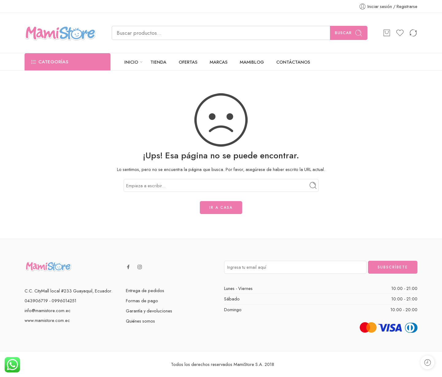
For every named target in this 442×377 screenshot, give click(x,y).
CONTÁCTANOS (293, 62)
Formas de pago (142, 300)
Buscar (349, 33)
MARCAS (218, 62)
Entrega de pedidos (145, 290)
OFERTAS (188, 62)
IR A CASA (221, 207)
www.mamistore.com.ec (47, 320)
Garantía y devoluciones (149, 311)
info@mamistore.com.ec (48, 310)
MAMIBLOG (252, 62)
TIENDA (158, 62)
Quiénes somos (140, 321)
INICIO (131, 62)
